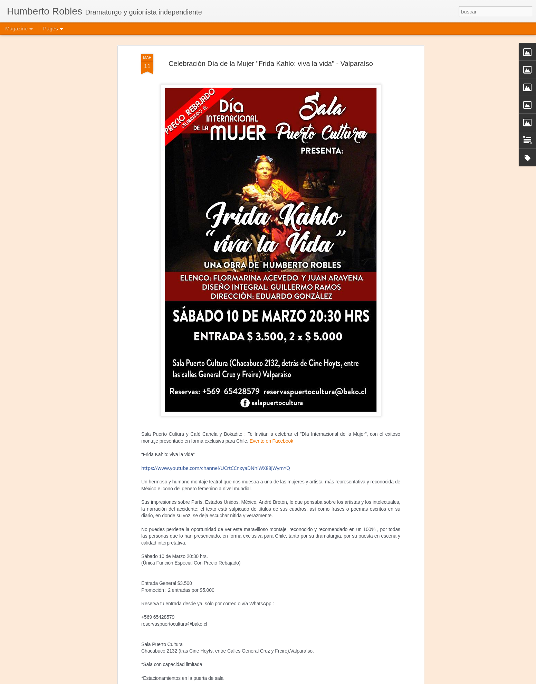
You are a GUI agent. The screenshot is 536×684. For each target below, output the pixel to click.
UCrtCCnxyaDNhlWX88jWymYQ (215, 444)
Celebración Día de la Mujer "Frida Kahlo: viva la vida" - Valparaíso (271, 39)
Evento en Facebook (271, 416)
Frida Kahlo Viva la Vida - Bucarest (241, 676)
